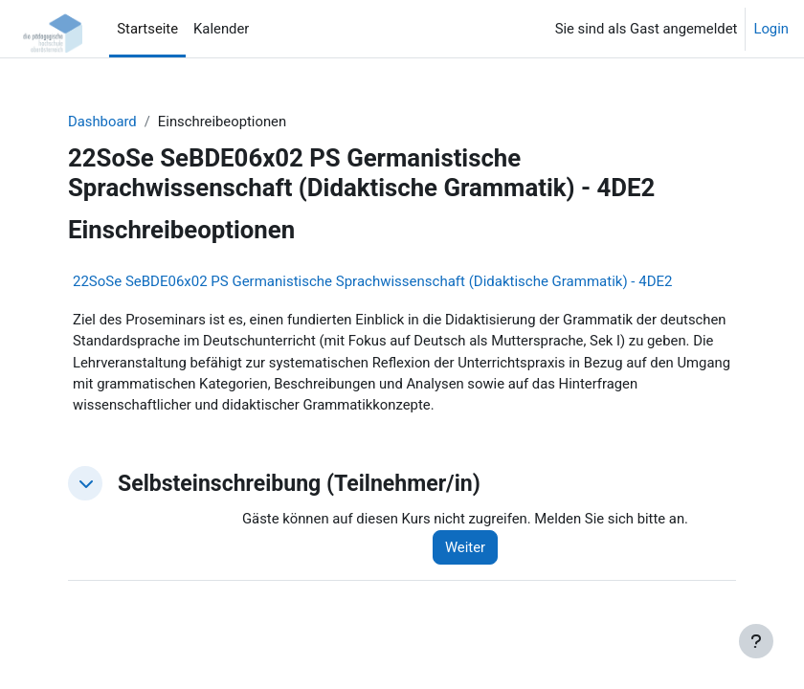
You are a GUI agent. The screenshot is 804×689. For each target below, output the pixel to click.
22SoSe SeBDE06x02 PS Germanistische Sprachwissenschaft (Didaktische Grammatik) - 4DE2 (372, 281)
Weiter (465, 547)
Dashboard (102, 121)
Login (771, 28)
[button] (85, 483)
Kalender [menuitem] (221, 28)
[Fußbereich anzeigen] (756, 641)
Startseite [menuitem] (147, 28)
